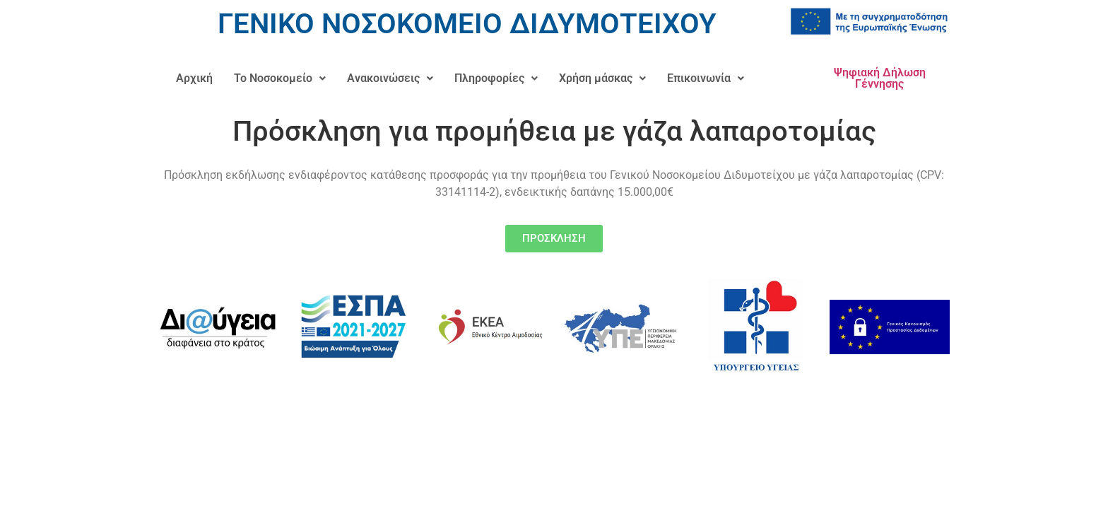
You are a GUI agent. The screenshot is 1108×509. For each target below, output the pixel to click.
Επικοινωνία (705, 78)
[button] (279, 78)
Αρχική (194, 78)
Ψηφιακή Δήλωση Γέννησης (880, 78)
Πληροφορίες (496, 78)
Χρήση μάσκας (602, 78)
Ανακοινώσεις (390, 78)
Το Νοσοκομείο (280, 78)
